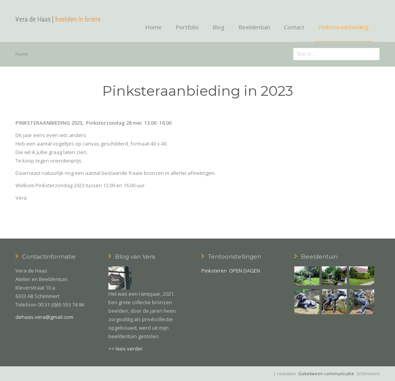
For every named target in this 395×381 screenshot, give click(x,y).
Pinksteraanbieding (343, 27)
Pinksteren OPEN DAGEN (230, 270)
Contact (294, 27)
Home (153, 27)
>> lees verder (125, 348)
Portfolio (187, 27)
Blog (219, 27)
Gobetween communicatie (326, 373)
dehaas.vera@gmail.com (44, 316)
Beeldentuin (254, 27)
